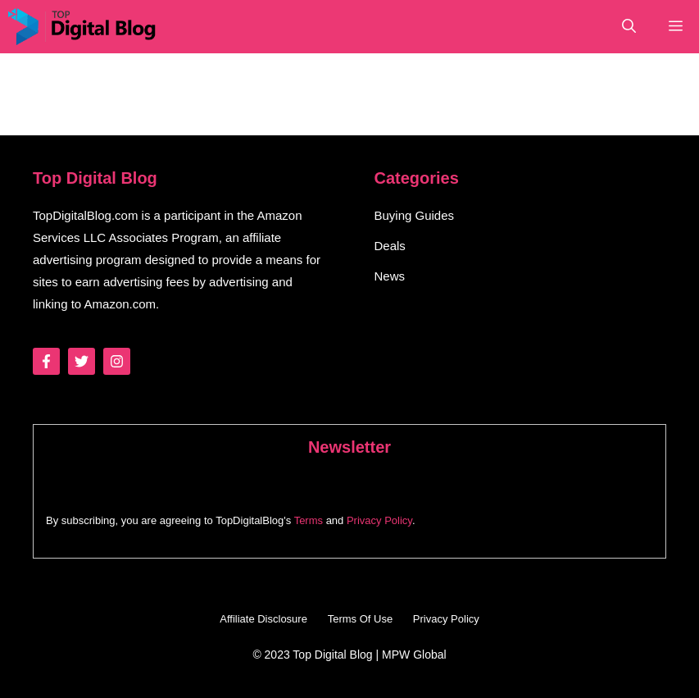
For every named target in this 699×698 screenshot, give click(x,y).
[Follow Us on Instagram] (116, 361)
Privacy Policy (379, 520)
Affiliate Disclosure (263, 619)
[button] (629, 27)
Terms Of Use (360, 619)
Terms (308, 520)
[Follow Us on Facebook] (46, 361)
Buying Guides (414, 215)
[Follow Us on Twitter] (81, 361)
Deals (390, 246)
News (390, 276)
